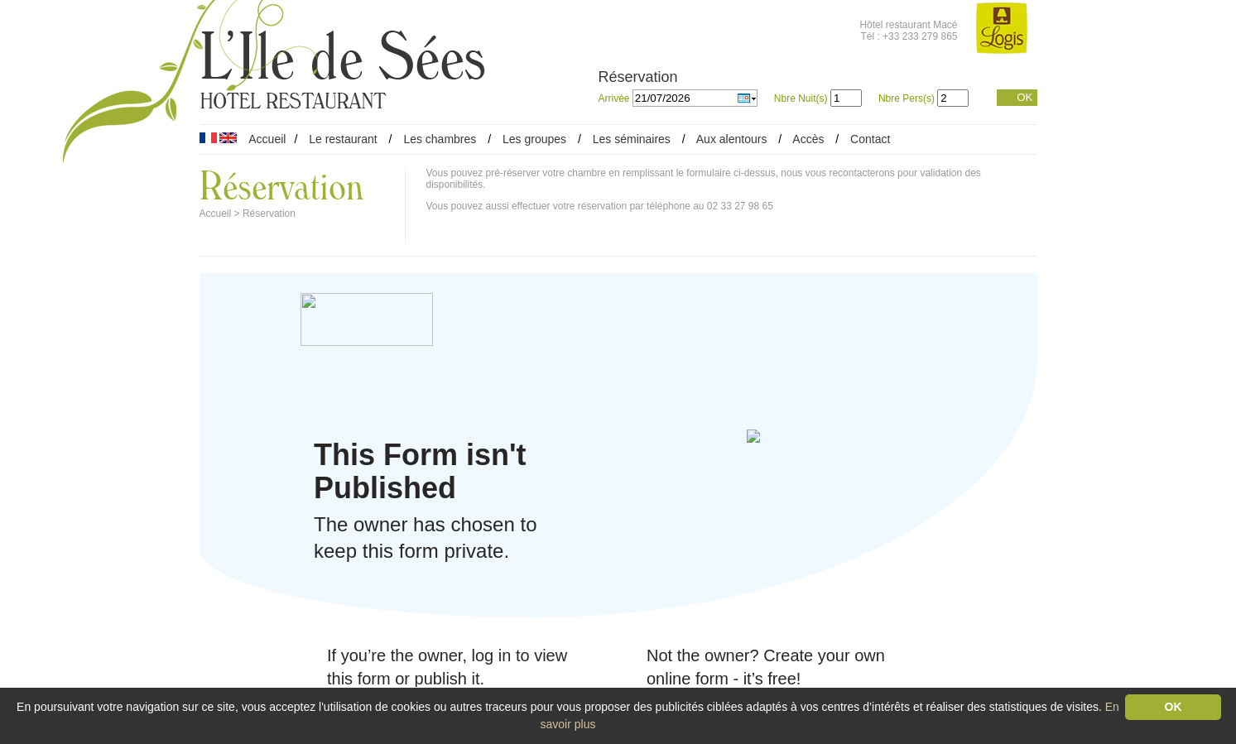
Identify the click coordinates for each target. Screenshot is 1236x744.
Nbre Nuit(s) (801, 98)
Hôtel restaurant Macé (908, 25)
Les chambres (439, 139)
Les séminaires (632, 139)
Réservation (269, 213)
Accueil (267, 139)
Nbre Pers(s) (906, 98)
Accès (808, 139)
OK (1024, 97)
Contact (870, 139)
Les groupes (534, 139)
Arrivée (615, 98)
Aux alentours (733, 139)
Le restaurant (343, 139)
